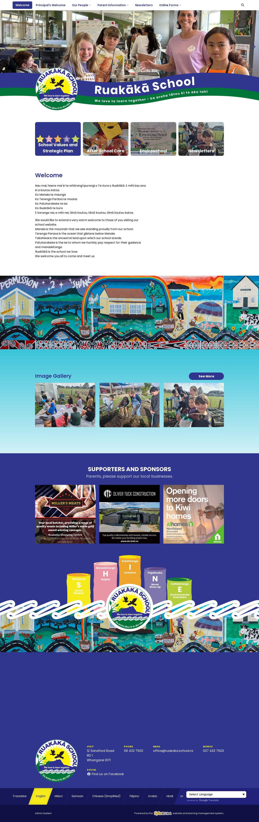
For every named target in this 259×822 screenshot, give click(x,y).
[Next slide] (253, 47)
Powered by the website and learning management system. (179, 813)
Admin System (43, 813)
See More (206, 376)
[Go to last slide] (5, 47)
